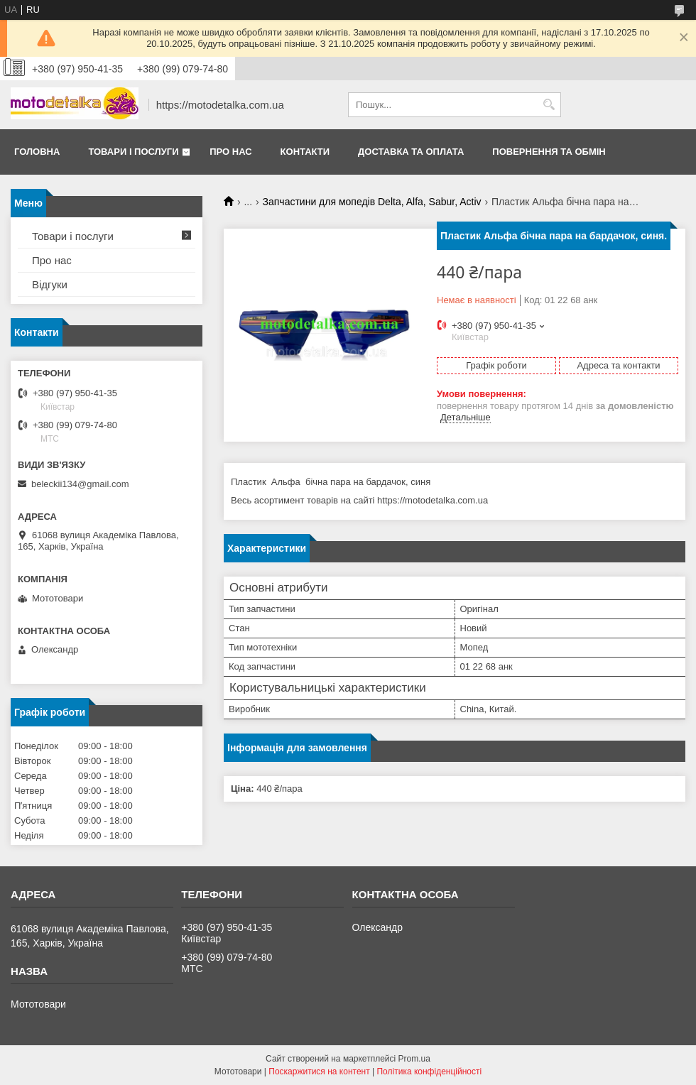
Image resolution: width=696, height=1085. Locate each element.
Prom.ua (414, 1059)
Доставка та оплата (411, 151)
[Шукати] (548, 104)
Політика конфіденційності (429, 1071)
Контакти (305, 151)
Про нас (230, 151)
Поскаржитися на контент (318, 1071)
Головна (37, 151)
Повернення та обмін (548, 151)
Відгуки (49, 284)
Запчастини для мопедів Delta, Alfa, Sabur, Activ (372, 201)
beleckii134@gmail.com (80, 484)
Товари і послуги (133, 151)
